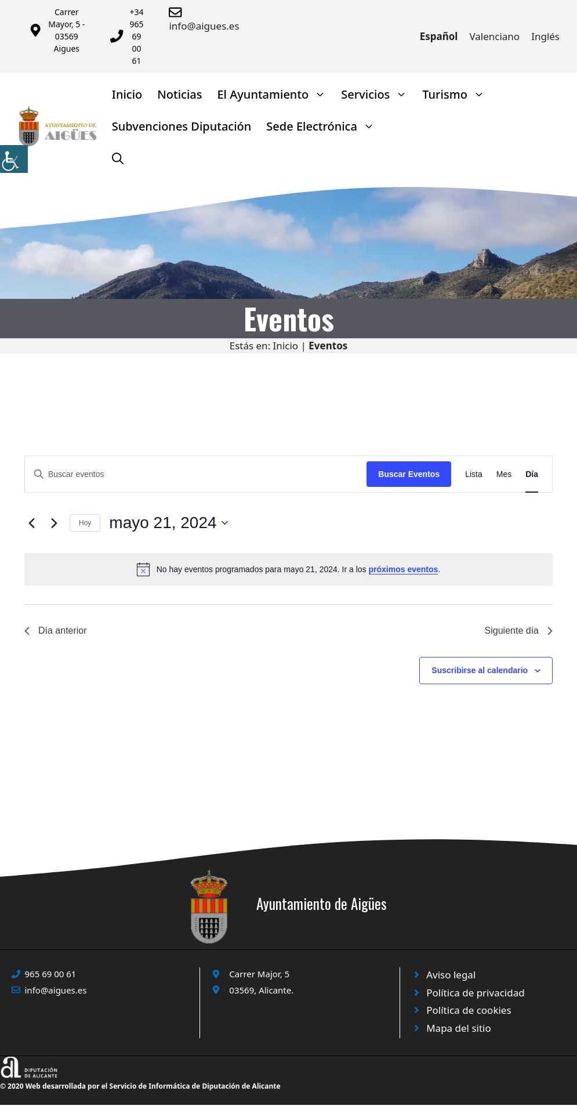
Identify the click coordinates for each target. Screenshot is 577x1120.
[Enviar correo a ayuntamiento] (177, 12)
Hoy (85, 523)
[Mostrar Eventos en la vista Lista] (473, 474)
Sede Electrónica (324, 126)
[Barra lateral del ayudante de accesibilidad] (14, 159)
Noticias (179, 94)
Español (439, 36)
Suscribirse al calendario (479, 670)
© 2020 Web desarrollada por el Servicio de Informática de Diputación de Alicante (140, 1086)
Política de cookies (468, 1010)
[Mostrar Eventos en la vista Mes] (503, 474)
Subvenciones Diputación (182, 126)
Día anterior (55, 630)
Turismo (457, 94)
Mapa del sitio (458, 1028)
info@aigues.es (204, 25)
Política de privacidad (475, 992)
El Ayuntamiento (275, 94)
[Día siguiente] (54, 523)
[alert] (288, 569)
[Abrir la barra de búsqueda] (117, 158)
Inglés (545, 36)
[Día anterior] (31, 523)
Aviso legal (451, 974)
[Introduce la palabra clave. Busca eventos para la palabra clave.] (195, 474)
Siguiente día (519, 630)
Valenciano (494, 36)
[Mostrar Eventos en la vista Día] (531, 474)
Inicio (127, 94)
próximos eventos (403, 569)
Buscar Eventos (409, 474)
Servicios (378, 94)
